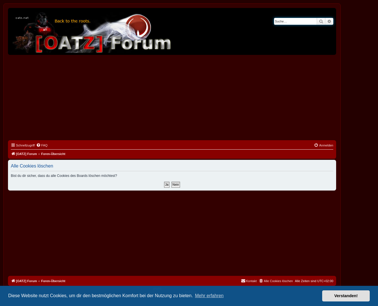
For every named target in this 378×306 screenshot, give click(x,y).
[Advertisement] (172, 97)
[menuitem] (42, 145)
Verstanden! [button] (346, 295)
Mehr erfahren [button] (209, 295)
